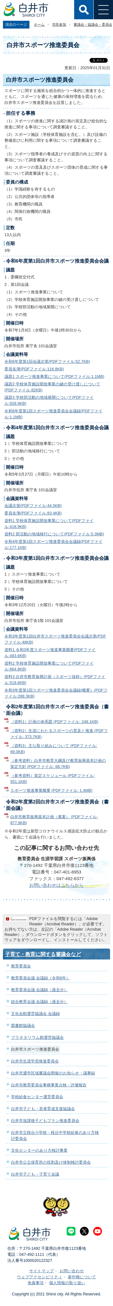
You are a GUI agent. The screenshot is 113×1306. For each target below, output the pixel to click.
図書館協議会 (23, 1025)
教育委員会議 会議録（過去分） (39, 989)
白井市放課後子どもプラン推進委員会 (45, 1120)
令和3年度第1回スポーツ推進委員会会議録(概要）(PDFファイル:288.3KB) (56, 693)
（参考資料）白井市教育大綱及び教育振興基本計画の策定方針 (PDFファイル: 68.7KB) (58, 763)
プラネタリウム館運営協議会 (37, 1037)
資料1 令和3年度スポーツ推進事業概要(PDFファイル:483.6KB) (50, 652)
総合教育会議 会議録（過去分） (39, 1001)
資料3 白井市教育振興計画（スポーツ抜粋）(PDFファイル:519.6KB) (54, 679)
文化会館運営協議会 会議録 (35, 1013)
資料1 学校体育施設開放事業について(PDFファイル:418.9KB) (49, 523)
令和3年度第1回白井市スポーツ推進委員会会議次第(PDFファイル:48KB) (55, 639)
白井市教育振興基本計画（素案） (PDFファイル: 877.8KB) (54, 819)
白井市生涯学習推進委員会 (35, 1061)
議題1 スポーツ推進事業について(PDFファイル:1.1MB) (54, 376)
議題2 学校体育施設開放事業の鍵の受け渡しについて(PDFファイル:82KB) (52, 387)
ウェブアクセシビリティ (39, 1277)
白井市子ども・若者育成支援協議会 (43, 1108)
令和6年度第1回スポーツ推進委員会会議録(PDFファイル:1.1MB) (53, 414)
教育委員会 (21, 966)
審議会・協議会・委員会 (93, 24)
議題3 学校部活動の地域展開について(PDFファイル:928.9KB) (49, 400)
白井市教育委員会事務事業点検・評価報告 (49, 1085)
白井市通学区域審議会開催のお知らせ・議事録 (53, 1073)
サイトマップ (41, 1271)
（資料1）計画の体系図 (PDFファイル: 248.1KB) (54, 721)
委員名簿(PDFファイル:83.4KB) (33, 513)
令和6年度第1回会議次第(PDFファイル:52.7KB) (47, 361)
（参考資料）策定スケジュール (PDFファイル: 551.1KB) (52, 778)
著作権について (82, 1277)
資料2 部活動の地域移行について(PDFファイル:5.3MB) (54, 534)
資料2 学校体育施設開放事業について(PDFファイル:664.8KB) (49, 666)
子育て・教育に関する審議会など (43, 954)
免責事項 (36, 1283)
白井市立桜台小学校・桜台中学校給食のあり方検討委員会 (55, 1135)
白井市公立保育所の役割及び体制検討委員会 (51, 1162)
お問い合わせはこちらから (56, 885)
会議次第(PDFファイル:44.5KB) (33, 505)
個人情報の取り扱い (67, 1283)
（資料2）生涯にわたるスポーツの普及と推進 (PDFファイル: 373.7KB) (59, 733)
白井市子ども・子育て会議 (35, 1174)
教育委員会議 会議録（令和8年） (40, 978)
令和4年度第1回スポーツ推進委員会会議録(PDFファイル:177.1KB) (53, 544)
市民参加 (59, 24)
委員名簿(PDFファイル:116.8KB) (34, 369)
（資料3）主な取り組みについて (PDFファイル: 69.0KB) (53, 748)
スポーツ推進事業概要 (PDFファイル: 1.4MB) (51, 790)
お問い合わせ (71, 1271)
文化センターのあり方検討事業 (39, 1150)
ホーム (39, 24)
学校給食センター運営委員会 (37, 1096)
